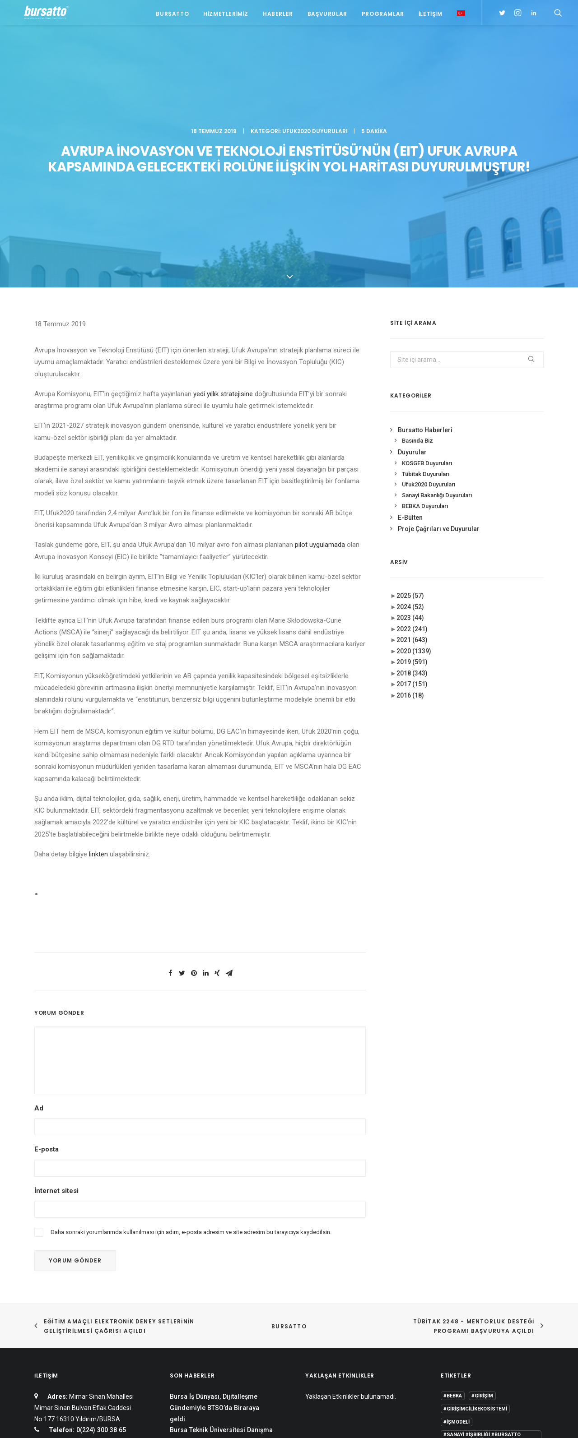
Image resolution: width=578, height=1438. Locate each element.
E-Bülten (410, 346)
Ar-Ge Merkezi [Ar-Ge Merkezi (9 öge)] (462, 1295)
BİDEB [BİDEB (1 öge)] (450, 1308)
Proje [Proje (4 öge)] (491, 1334)
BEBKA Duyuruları (425, 334)
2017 (412, 512)
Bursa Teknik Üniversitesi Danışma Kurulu (221, 1264)
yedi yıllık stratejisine (223, 222)
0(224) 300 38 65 (100, 1258)
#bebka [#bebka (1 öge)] (452, 1224)
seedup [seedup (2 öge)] (519, 1334)
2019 (412, 490)
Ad (38, 937)
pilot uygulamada (320, 373)
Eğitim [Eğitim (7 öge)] (451, 1321)
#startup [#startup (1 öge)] (456, 1282)
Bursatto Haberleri (425, 258)
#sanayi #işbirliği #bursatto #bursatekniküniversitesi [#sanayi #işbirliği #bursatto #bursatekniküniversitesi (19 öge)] (482, 1266)
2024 (410, 435)
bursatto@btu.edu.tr (102, 1280)
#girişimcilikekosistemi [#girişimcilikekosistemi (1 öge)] (475, 1237)
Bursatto (172, 14)
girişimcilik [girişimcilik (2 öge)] (458, 1334)
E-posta (46, 978)
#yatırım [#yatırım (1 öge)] (490, 1282)
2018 (412, 501)
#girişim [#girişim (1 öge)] (482, 1224)
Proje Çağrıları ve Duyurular (439, 357)
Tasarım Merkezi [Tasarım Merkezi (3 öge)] (465, 1347)
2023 (410, 446)
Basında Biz (417, 269)
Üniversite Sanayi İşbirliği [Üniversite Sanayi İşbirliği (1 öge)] (478, 1361)
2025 (410, 424)
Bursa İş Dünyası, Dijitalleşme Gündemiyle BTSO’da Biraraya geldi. (214, 1236)
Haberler (278, 14)
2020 (413, 479)
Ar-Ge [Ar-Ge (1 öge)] (518, 1282)
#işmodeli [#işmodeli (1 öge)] (456, 1250)
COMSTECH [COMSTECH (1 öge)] (481, 1308)
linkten (98, 682)
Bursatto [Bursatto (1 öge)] (523, 1295)
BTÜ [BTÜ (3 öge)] (495, 1295)
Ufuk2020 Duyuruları (315, 47)
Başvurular (327, 14)
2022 (412, 457)
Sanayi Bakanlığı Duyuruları (437, 323)
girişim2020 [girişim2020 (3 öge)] (484, 1321)
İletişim (431, 14)
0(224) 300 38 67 (100, 1269)
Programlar (383, 14)
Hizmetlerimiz (225, 14)
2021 (412, 468)
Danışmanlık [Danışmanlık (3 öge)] (521, 1308)
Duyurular (412, 280)
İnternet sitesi (56, 1019)
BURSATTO (289, 1154)
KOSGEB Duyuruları (427, 291)
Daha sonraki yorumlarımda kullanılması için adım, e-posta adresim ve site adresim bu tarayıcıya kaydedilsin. (191, 1060)
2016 (410, 523)
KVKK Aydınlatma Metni (64, 1420)
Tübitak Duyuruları (425, 302)
